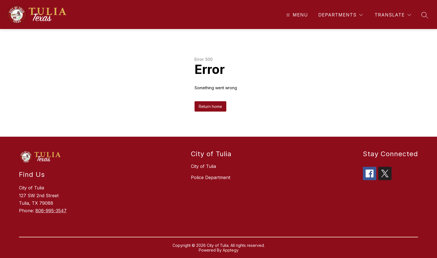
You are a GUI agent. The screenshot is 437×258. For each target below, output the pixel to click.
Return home (210, 106)
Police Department (210, 177)
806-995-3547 (51, 210)
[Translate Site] (392, 14)
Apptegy (231, 250)
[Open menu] (296, 14)
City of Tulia (203, 166)
